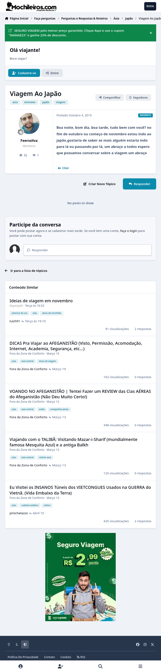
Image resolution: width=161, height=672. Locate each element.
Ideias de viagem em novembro (41, 301)
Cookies (66, 657)
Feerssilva (29, 140)
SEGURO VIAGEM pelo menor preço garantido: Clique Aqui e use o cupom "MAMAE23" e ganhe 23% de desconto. (66, 32)
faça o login (128, 231)
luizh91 (15, 321)
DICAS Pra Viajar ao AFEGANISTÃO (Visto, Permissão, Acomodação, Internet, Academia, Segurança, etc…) (76, 346)
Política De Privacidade (23, 657)
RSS (81, 657)
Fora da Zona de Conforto (27, 354)
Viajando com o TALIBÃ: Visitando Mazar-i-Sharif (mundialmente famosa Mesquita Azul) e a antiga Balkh (74, 442)
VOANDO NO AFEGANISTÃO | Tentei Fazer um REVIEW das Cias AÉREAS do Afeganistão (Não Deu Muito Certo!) (80, 394)
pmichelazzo (19, 513)
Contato (49, 657)
